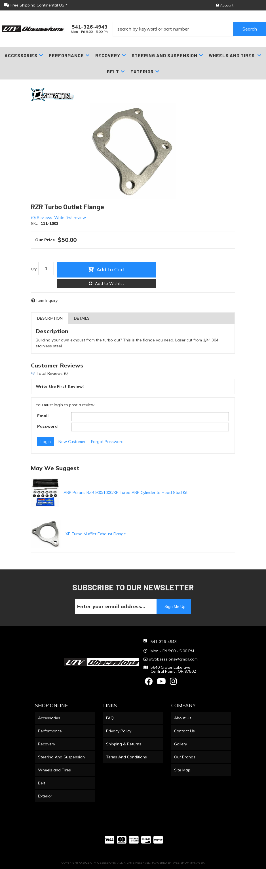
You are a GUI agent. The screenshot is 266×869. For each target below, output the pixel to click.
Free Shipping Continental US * (35, 5)
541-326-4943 (164, 641)
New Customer (72, 441)
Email (42, 415)
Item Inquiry (47, 300)
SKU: (35, 223)
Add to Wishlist (109, 283)
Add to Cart (110, 269)
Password (47, 426)
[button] (189, 29)
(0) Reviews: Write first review (58, 217)
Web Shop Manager (188, 862)
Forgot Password (107, 441)
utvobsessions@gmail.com (173, 659)
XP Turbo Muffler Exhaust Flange (96, 533)
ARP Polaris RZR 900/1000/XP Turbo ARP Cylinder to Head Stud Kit (125, 492)
